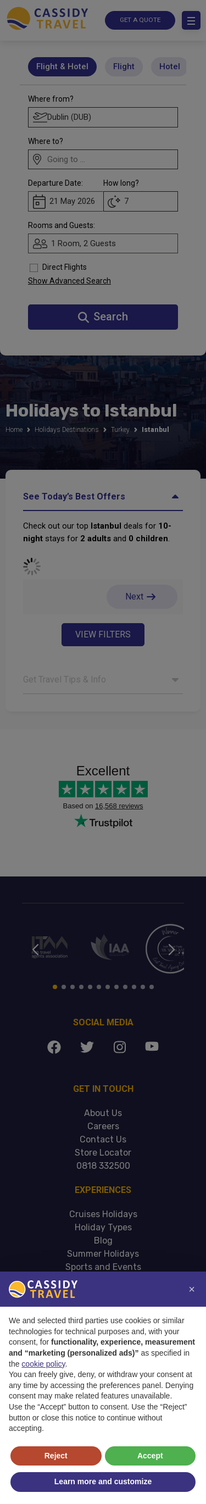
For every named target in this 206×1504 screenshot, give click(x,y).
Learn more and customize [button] (103, 1481)
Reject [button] (56, 1455)
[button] (192, 1289)
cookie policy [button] (43, 1363)
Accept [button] (150, 1455)
